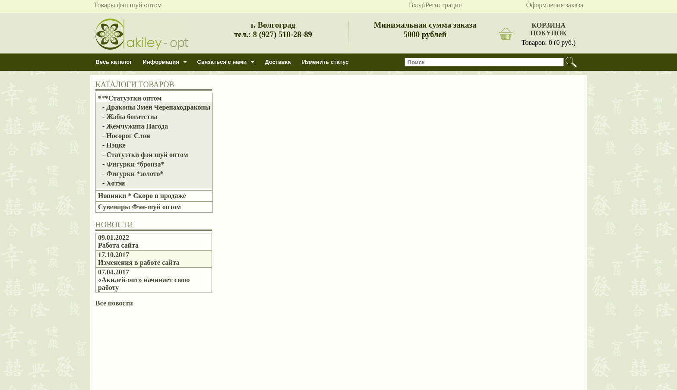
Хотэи (115, 183)
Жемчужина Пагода (137, 126)
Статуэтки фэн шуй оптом (147, 154)
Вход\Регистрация (435, 5)
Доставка (278, 62)
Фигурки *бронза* (135, 164)
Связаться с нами (222, 62)
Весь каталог (114, 62)
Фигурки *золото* (134, 173)
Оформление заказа (554, 5)
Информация (161, 62)
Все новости (114, 303)
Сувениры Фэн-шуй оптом (139, 207)
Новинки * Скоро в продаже (142, 195)
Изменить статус (325, 62)
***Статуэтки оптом (129, 98)
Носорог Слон (128, 135)
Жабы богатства (131, 116)
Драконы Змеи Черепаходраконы (158, 107)
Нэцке (116, 145)
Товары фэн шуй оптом (128, 5)
